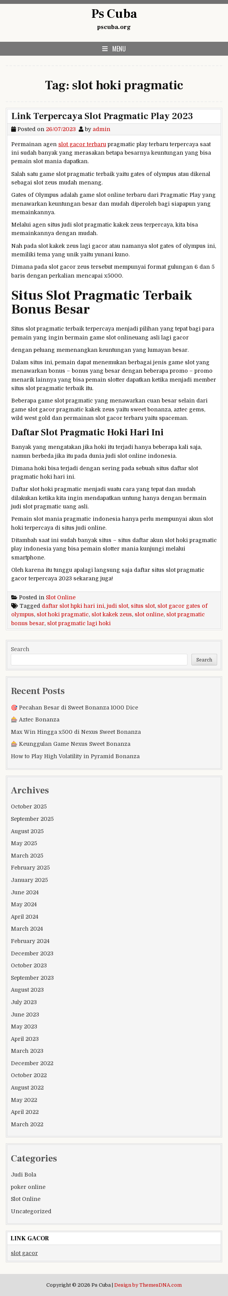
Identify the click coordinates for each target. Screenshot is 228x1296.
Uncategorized (31, 1211)
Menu (119, 48)
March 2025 (27, 856)
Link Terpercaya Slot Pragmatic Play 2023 (102, 116)
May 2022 (24, 1100)
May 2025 (24, 843)
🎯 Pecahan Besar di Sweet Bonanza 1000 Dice (74, 707)
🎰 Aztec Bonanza (35, 719)
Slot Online (61, 597)
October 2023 (29, 965)
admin (101, 129)
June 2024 (25, 892)
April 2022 (25, 1112)
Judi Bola (23, 1175)
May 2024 (24, 904)
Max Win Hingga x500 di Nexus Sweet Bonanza (76, 732)
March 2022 (27, 1124)
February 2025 (30, 868)
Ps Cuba (114, 14)
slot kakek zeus (111, 614)
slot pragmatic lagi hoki (79, 623)
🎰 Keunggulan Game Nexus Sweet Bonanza (70, 744)
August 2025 (27, 831)
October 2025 (29, 806)
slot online (149, 614)
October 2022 (29, 1075)
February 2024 (30, 941)
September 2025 (32, 819)
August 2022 (27, 1088)
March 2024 (27, 929)
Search (20, 649)
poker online (28, 1187)
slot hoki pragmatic (63, 614)
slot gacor (24, 1253)
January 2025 (29, 880)
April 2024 (24, 917)
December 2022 (32, 1063)
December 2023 (32, 953)
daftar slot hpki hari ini (73, 606)
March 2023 (27, 1051)
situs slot (143, 606)
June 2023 (25, 1014)
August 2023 (27, 990)
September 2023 (32, 978)
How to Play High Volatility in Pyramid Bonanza (75, 756)
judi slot (117, 606)
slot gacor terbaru (82, 144)
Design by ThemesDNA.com (148, 1285)
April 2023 (25, 1039)
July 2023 (24, 1002)
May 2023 (24, 1026)
